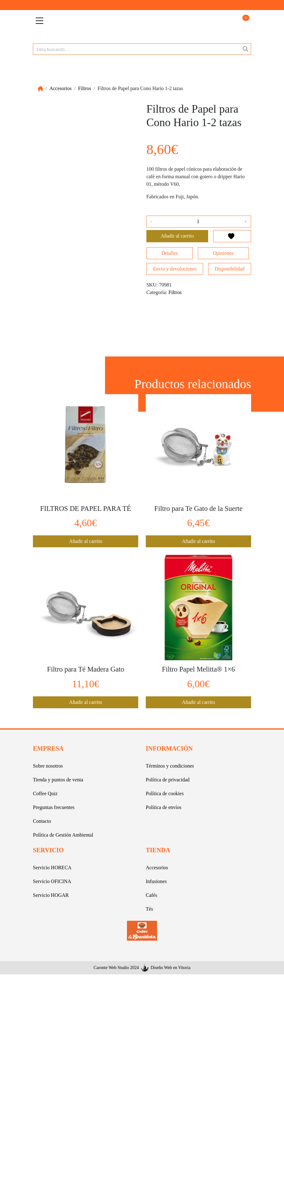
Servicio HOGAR (51, 895)
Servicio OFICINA (52, 881)
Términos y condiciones (170, 766)
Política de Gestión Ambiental (63, 835)
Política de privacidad (168, 779)
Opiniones (223, 253)
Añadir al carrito (177, 235)
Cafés (151, 895)
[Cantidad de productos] (198, 221)
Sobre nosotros (48, 766)
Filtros (84, 88)
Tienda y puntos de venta (58, 779)
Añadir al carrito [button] (85, 541)
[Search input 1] (137, 49)
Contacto (42, 821)
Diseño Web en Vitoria (170, 967)
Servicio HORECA (52, 867)
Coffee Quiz (45, 793)
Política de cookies (165, 793)
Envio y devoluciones (175, 268)
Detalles (169, 253)
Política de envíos (163, 807)
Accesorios (60, 88)
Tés (149, 909)
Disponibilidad (230, 268)
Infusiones (156, 881)
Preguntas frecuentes (54, 807)
